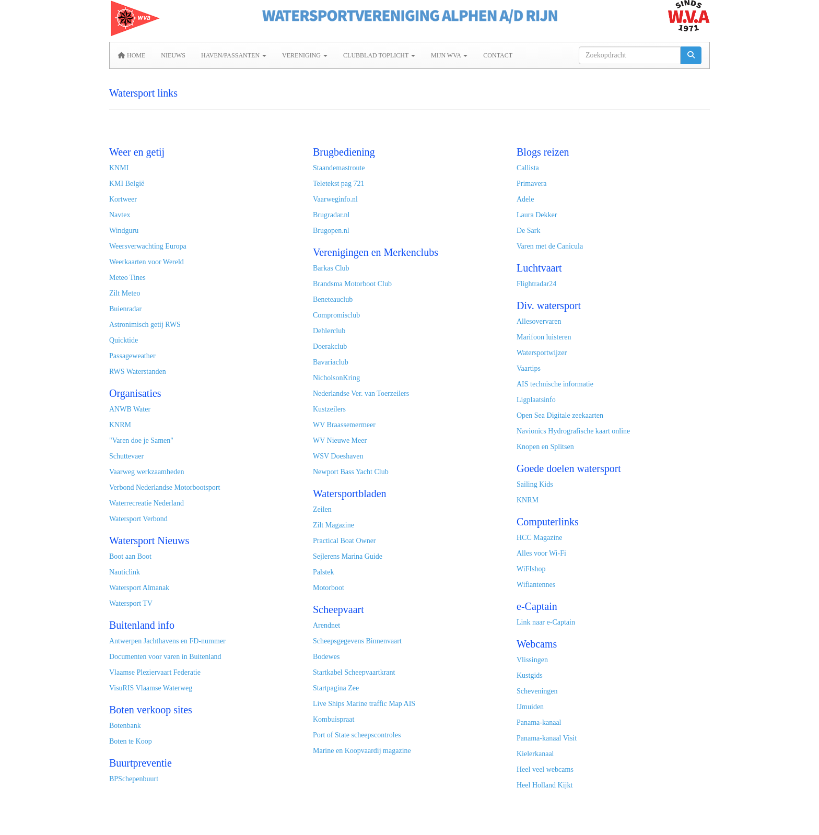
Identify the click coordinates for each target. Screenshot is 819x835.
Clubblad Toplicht (379, 55)
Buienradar (125, 309)
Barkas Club (331, 268)
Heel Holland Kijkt (544, 785)
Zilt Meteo (125, 293)
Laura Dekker (537, 215)
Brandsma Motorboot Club (352, 284)
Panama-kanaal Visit (547, 738)
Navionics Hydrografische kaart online (573, 431)
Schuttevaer (126, 456)
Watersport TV (131, 603)
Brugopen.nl (331, 230)
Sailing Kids (535, 484)
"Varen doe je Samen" (141, 440)
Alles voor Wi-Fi (541, 553)
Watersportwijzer (542, 353)
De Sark (529, 230)
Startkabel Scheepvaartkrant (354, 672)
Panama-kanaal (539, 722)
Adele (525, 199)
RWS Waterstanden (137, 371)
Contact (497, 55)
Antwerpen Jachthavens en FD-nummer (167, 641)
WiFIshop (531, 569)
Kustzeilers (329, 409)
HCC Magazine (539, 538)
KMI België (126, 183)
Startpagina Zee (336, 688)
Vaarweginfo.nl (335, 199)
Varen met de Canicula (550, 246)
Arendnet (326, 625)
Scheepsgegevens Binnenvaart (357, 641)
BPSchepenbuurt (133, 779)
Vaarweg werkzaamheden (146, 472)
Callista (528, 168)
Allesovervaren (539, 321)
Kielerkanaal (535, 754)
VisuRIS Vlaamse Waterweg (150, 688)
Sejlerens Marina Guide (347, 556)
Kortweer (123, 199)
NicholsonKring (336, 378)
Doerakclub (330, 346)
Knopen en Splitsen (545, 447)
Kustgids (530, 675)
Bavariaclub (330, 362)
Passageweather (132, 356)
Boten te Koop (130, 741)
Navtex (119, 215)
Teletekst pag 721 (339, 183)
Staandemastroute (339, 168)
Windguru (123, 230)
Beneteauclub (333, 299)
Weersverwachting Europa (147, 246)
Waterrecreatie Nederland (146, 503)
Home (131, 55)
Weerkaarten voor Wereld (146, 262)
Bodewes (326, 657)
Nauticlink (124, 572)
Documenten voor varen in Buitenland (165, 657)
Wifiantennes (536, 585)
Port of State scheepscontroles (357, 735)
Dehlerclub (329, 331)
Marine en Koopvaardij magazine (362, 751)
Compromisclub (336, 315)
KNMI (118, 168)
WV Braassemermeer (344, 425)
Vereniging (304, 55)
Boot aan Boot (130, 556)
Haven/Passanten (233, 55)
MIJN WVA (449, 55)
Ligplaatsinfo (536, 400)
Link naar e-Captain (546, 622)
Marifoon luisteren (544, 337)
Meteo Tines (127, 277)
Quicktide (123, 340)
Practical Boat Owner (344, 541)
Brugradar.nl (331, 215)
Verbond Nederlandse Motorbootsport (164, 487)
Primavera (532, 183)
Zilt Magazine (333, 525)
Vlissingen (532, 660)
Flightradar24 (536, 284)
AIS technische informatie (555, 384)
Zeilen (322, 509)
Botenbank (125, 726)
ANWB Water (129, 409)
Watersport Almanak (139, 588)
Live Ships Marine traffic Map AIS (364, 704)
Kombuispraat (333, 719)
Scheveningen (537, 691)
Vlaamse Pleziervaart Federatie (155, 672)
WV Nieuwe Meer (340, 440)
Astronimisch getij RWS (145, 324)
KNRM (120, 425)
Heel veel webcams (545, 769)
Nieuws (173, 55)
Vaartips (529, 368)
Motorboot (328, 588)
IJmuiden (530, 707)
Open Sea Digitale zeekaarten (560, 415)
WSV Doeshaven (338, 456)
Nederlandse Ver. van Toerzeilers (361, 393)
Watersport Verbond (138, 519)
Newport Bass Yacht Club (351, 472)
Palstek (323, 572)
